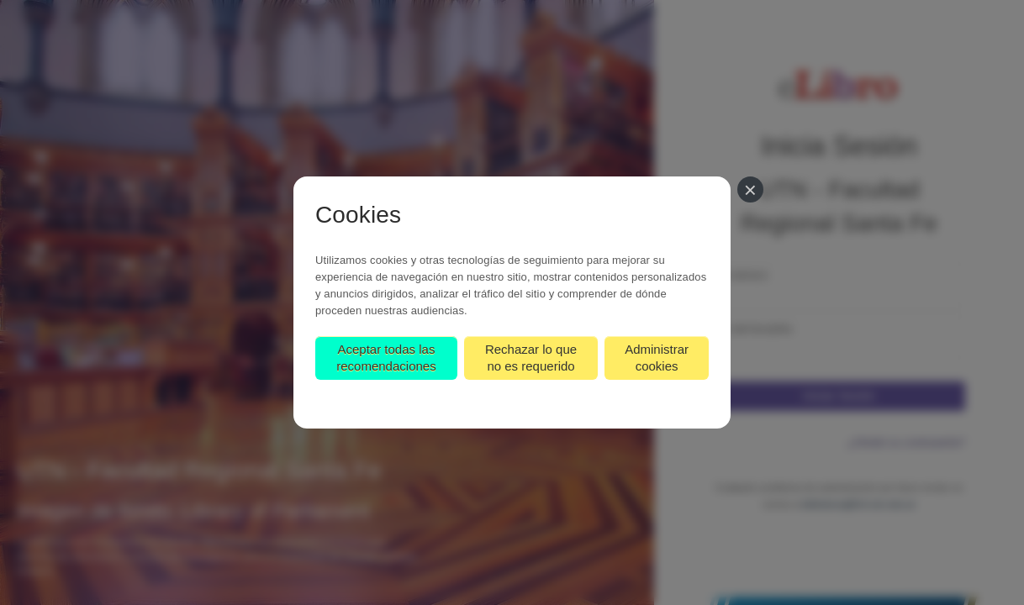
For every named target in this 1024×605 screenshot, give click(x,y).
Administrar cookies (657, 357)
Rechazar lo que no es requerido (531, 357)
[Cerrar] (750, 189)
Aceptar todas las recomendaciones (385, 357)
